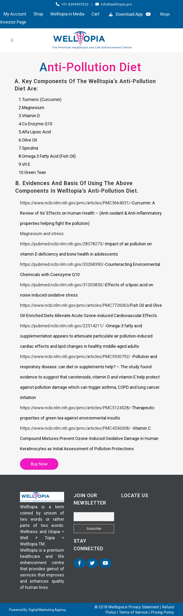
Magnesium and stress (42, 233)
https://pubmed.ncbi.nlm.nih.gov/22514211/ (62, 325)
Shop (38, 13)
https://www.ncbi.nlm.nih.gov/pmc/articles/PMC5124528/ (75, 407)
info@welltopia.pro (113, 4)
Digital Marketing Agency (47, 610)
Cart (95, 13)
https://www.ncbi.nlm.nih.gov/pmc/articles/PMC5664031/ (75, 202)
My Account (15, 13)
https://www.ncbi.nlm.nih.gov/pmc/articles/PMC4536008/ (75, 428)
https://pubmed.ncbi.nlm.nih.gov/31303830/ (62, 284)
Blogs (165, 14)
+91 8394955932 (73, 4)
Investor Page (13, 22)
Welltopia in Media (67, 13)
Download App (125, 14)
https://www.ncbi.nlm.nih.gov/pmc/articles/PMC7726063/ (75, 305)
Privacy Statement (143, 607)
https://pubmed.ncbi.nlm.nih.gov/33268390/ (62, 264)
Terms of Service (133, 612)
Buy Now (39, 463)
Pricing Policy (162, 612)
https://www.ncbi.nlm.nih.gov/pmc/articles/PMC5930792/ (75, 356)
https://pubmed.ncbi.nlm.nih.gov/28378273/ (62, 243)
